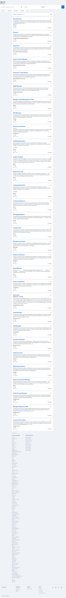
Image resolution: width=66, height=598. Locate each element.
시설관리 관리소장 (15, 470)
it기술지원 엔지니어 (15, 505)
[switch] (51, 14)
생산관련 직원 (14, 529)
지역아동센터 (14, 560)
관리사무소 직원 (14, 522)
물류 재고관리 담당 (15, 544)
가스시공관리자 (14, 466)
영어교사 (13, 441)
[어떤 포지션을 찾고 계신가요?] (11, 7)
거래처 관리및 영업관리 (15, 539)
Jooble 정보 (18, 588)
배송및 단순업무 (14, 463)
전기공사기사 (14, 487)
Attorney (15, 32)
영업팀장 (13, 570)
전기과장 (13, 474)
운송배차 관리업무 (15, 516)
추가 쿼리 (13, 581)
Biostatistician (17, 19)
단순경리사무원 (14, 477)
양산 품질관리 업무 (15, 480)
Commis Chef (17, 228)
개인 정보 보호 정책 (42, 593)
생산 (12, 489)
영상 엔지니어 (14, 551)
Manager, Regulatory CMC (20, 406)
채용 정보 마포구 (28, 441)
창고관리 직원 (14, 558)
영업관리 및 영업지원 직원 (16, 451)
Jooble (8, 595)
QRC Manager (17, 113)
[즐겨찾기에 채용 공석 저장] (51, 19)
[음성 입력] (21, 7)
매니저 (13, 509)
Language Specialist (19, 185)
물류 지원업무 (14, 538)
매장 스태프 (16, 295)
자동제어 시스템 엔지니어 (16, 492)
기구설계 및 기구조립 (15, 499)
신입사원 (13, 496)
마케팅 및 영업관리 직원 (16, 567)
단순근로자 (13, 506)
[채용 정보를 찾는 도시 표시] (34, 7)
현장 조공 (13, 479)
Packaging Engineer (19, 214)
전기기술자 (13, 447)
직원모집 (13, 444)
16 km (43, 7)
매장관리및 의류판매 (15, 521)
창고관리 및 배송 (14, 564)
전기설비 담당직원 (15, 473)
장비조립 (13, 548)
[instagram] (56, 587)
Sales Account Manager (20, 393)
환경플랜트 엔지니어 (15, 483)
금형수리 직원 (14, 534)
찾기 (62, 7)
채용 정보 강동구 (28, 450)
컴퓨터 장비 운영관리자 (15, 550)
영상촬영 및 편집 (14, 450)
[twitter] (59, 587)
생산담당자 (13, 508)
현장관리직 (13, 541)
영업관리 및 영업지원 (15, 490)
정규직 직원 (14, 464)
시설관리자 (13, 557)
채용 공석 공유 (29, 588)
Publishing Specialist (19, 141)
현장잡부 (13, 448)
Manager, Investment (19, 241)
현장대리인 (13, 460)
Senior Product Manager (20, 59)
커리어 (17, 591)
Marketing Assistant (19, 366)
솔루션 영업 (14, 561)
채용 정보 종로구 (28, 447)
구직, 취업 (40, 590)
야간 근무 (13, 437)
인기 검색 (40, 588)
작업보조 (13, 555)
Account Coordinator (19, 126)
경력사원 (13, 471)
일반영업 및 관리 (14, 568)
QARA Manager (17, 86)
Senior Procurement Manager (21, 379)
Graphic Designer (18, 157)
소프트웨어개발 (14, 573)
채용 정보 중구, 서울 (29, 440)
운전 (12, 457)
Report (50, 27)
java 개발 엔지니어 (15, 554)
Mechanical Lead (18, 171)
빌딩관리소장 (14, 526)
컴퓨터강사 (13, 580)
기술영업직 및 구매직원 (15, 547)
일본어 (13, 440)
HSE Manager (17, 326)
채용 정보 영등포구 (29, 445)
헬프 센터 (17, 590)
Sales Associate (18, 353)
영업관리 (13, 461)
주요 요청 (14, 433)
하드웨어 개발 (14, 502)
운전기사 (13, 467)
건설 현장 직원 (14, 438)
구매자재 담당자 (14, 512)
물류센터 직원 (14, 493)
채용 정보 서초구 (28, 438)
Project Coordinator (19, 281)
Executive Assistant (19, 339)
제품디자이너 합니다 (15, 563)
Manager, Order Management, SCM (23, 99)
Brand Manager (17, 268)
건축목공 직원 (14, 453)
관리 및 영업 (14, 476)
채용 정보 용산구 (28, 444)
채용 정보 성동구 (28, 448)
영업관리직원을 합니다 (15, 528)
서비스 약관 (41, 591)
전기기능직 (13, 495)
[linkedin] (61, 587)
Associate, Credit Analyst (20, 72)
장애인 (13, 458)
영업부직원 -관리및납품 (16, 577)
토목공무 (13, 545)
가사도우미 (13, 486)
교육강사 (13, 535)
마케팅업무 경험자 (15, 542)
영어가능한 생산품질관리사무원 (17, 576)
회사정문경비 (14, 515)
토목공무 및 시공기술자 (15, 518)
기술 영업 (13, 500)
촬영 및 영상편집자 (15, 454)
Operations (16, 46)
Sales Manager (17, 312)
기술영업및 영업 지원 (15, 513)
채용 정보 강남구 (28, 437)
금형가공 (13, 525)
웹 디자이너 (14, 531)
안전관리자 (13, 445)
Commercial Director (19, 201)
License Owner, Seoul (19, 420)
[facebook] (53, 587)
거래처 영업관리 (14, 571)
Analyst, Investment (19, 255)
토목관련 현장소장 (15, 532)
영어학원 (13, 519)
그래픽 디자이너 (14, 503)
